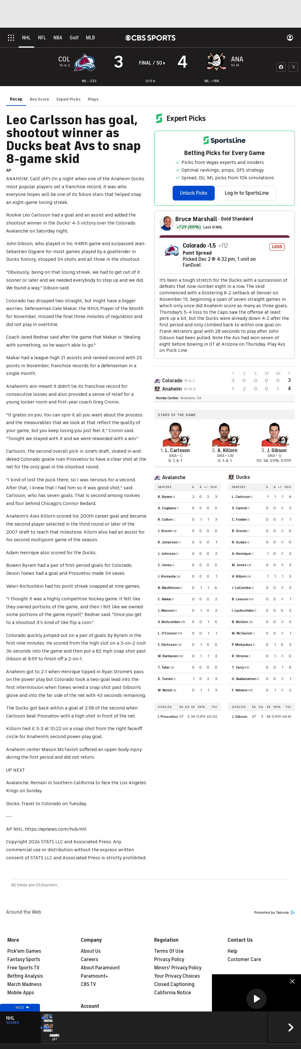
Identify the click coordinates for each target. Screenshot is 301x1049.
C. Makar (164, 599)
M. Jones (239, 565)
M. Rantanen (168, 656)
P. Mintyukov (242, 644)
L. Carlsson (241, 497)
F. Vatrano (240, 690)
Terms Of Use (169, 951)
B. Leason (240, 599)
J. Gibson (239, 716)
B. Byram (165, 497)
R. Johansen (168, 542)
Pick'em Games (24, 951)
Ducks (243, 477)
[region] (256, 999)
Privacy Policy (169, 959)
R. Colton (165, 519)
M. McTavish (242, 633)
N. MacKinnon (169, 588)
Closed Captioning (174, 984)
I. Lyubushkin (243, 610)
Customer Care (244, 959)
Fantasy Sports (23, 959)
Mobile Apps (20, 993)
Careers (89, 959)
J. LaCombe (241, 588)
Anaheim (172, 389)
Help (232, 951)
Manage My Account (103, 1017)
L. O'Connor (167, 633)
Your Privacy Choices (177, 976)
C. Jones (165, 565)
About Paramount (100, 968)
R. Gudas (239, 542)
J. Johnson (167, 553)
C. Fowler (239, 519)
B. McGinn (240, 622)
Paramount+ (94, 976)
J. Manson (166, 610)
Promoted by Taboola (274, 913)
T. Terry (238, 667)
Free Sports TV (23, 968)
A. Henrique (241, 553)
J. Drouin (165, 531)
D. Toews (165, 679)
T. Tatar (164, 667)
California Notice (172, 993)
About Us (91, 951)
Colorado (172, 381)
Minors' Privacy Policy (177, 968)
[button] (256, 999)
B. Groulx (239, 531)
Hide (20, 1019)
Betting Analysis (25, 976)
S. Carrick (239, 508)
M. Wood (165, 690)
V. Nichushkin (169, 622)
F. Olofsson (167, 644)
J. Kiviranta (167, 576)
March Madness (24, 984)
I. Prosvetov (168, 716)
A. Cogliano (167, 508)
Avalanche (174, 478)
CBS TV (88, 984)
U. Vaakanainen (244, 679)
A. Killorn (239, 576)
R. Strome (240, 656)
